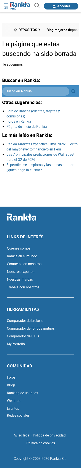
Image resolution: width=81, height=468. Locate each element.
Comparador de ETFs (23, 336)
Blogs (11, 385)
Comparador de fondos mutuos (31, 328)
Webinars (14, 400)
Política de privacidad (49, 435)
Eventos (13, 408)
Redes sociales (18, 415)
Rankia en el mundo (22, 256)
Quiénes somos (18, 248)
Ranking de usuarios (22, 393)
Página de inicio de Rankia (26, 126)
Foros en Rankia (18, 121)
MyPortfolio (16, 344)
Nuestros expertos (20, 271)
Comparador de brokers (25, 320)
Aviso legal (22, 435)
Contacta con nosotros (24, 263)
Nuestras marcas (20, 279)
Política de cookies (40, 443)
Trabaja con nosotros (23, 287)
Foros (11, 377)
